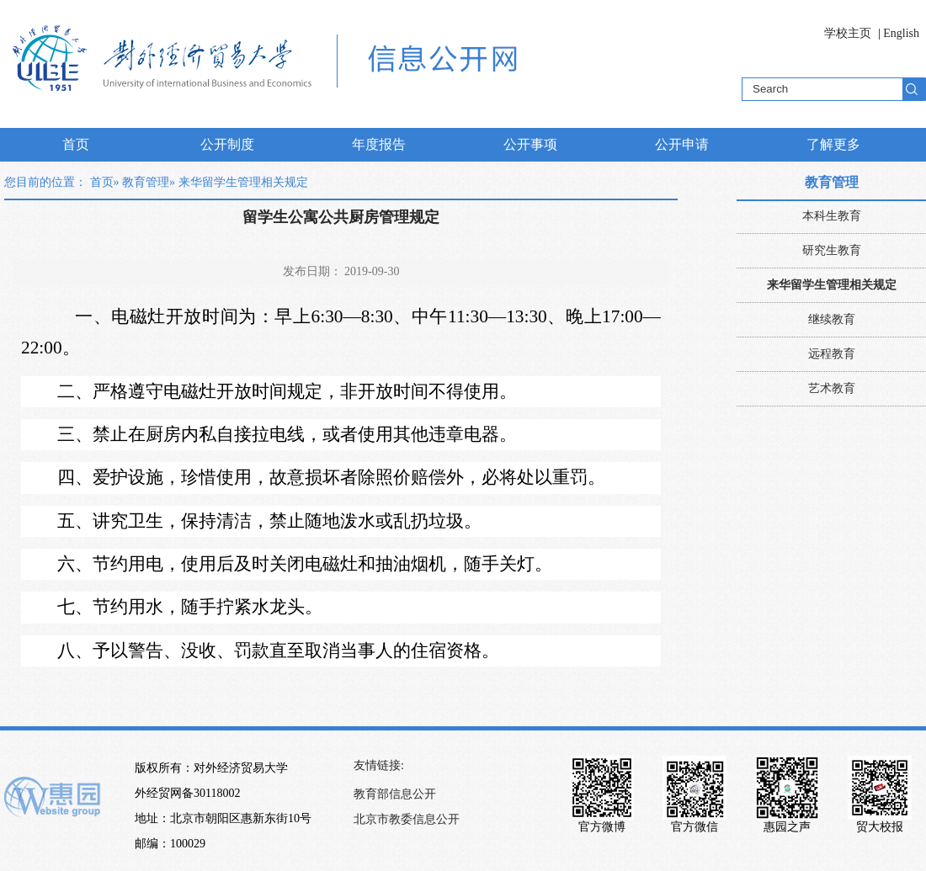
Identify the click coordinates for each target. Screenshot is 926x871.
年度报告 (379, 144)
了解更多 (833, 144)
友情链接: (379, 765)
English (901, 33)
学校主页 (847, 33)
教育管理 (145, 182)
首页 (75, 144)
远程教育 (831, 354)
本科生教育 (831, 216)
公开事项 (530, 144)
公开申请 (682, 144)
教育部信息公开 (395, 794)
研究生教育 (831, 250)
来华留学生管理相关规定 (832, 285)
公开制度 (227, 144)
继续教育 (831, 319)
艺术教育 (831, 388)
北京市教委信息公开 (407, 819)
